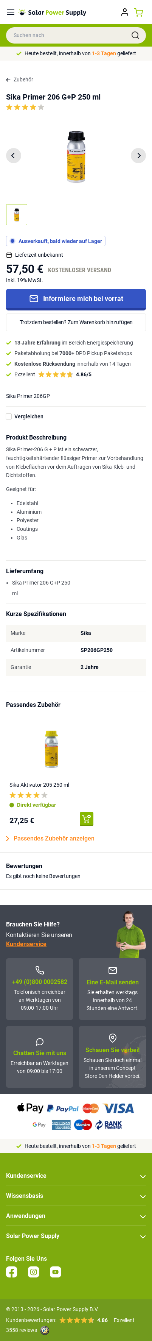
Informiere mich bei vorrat (76, 298)
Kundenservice (26, 944)
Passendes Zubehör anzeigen (50, 838)
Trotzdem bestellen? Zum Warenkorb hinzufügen (76, 322)
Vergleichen (28, 416)
